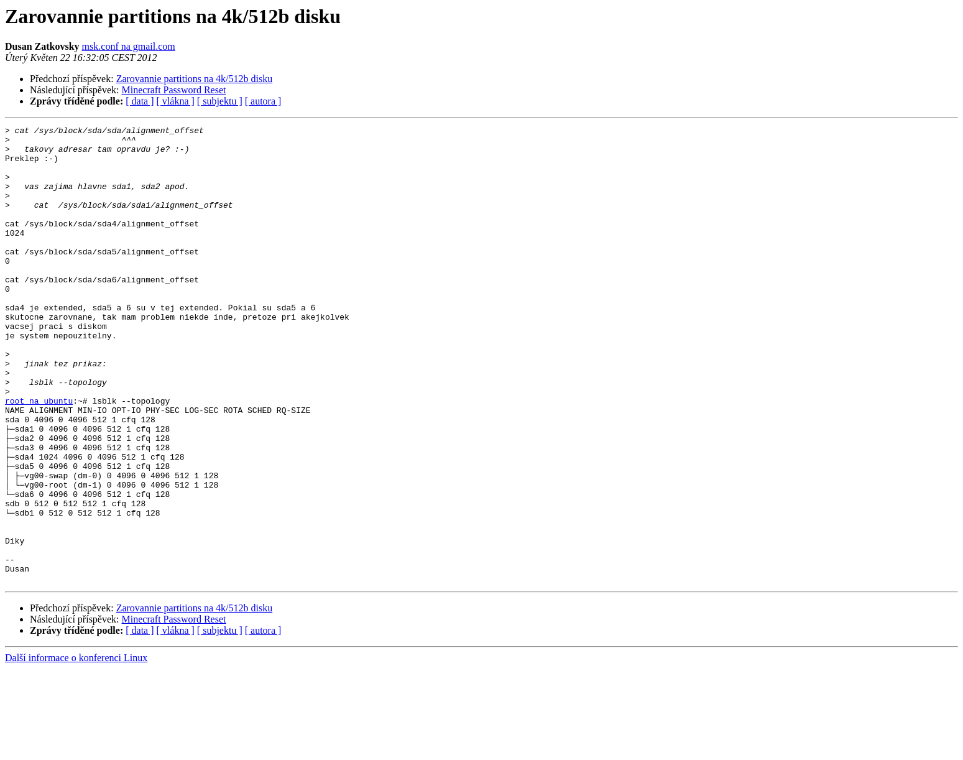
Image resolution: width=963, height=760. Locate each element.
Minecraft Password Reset (174, 90)
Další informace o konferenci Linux (76, 749)
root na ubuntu (39, 456)
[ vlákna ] (176, 101)
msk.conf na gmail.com (128, 46)
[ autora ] (263, 101)
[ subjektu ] (219, 101)
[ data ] (140, 101)
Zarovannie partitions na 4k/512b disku (194, 78)
